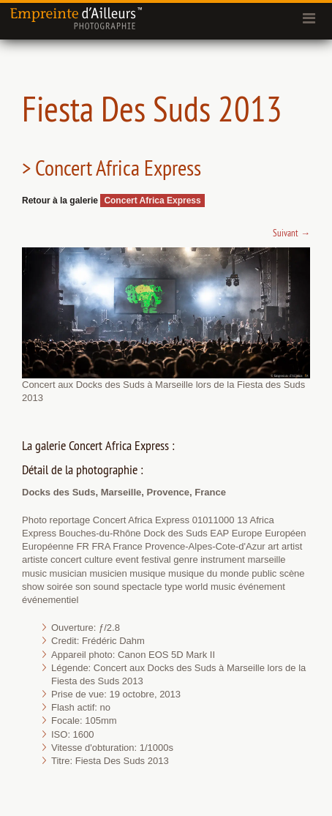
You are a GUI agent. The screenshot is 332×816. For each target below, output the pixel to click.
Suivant (291, 233)
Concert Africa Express (152, 200)
